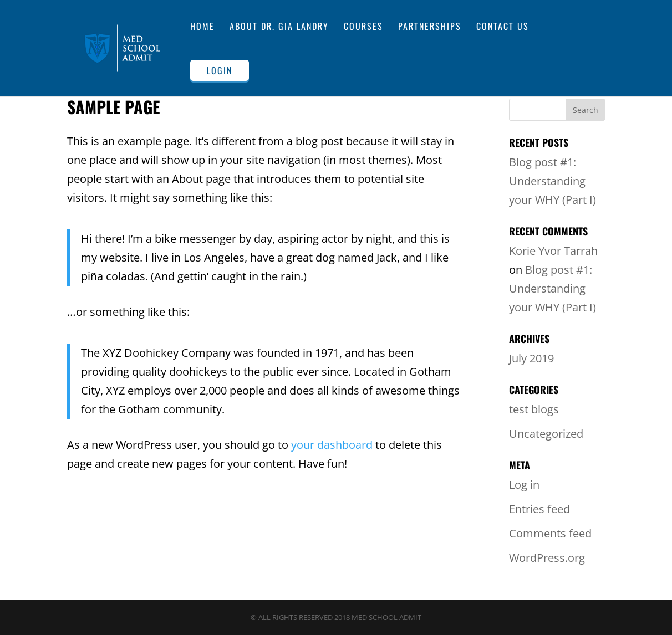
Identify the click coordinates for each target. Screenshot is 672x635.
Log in (524, 484)
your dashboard (332, 444)
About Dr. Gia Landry (279, 27)
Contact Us (502, 27)
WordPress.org (547, 557)
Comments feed (550, 533)
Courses (363, 27)
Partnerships (429, 27)
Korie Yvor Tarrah (553, 250)
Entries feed (539, 508)
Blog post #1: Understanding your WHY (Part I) (552, 181)
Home (202, 27)
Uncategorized (546, 433)
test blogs (534, 409)
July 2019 (531, 358)
